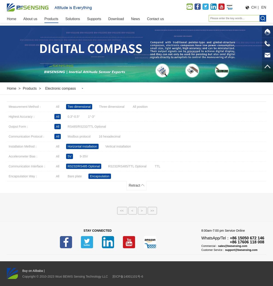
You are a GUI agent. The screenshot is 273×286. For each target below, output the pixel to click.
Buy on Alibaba (32, 271)
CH (253, 7)
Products (30, 88)
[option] (136, 54)
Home (11, 88)
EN (263, 7)
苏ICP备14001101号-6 (127, 276)
